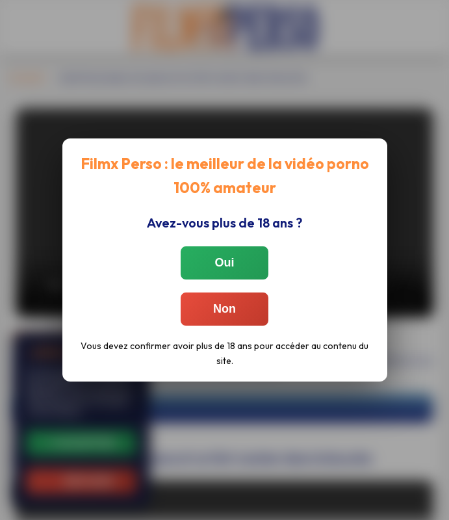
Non (224, 308)
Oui (225, 262)
